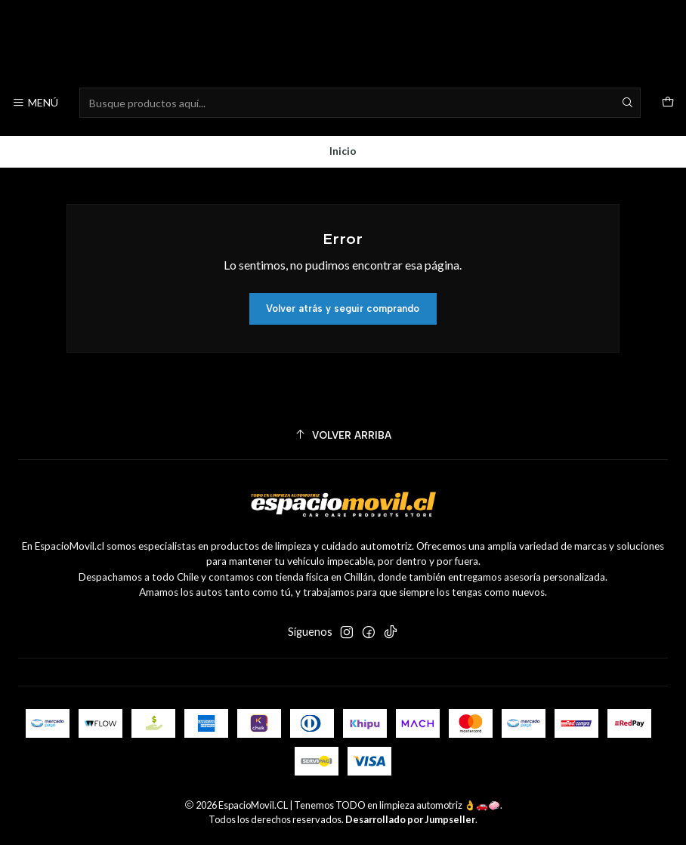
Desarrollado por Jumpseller (410, 819)
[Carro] (668, 103)
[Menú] (35, 103)
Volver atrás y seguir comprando (342, 308)
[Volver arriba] (343, 435)
